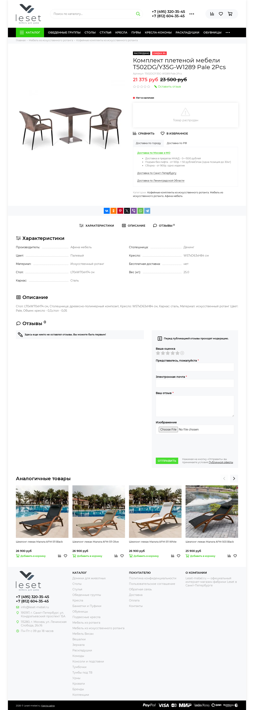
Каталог (30, 32)
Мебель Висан (82, 634)
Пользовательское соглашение (152, 584)
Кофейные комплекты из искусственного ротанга (178, 192)
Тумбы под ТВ (82, 672)
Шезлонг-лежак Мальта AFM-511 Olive (95, 541)
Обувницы (212, 32)
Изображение (166, 422)
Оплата (134, 600)
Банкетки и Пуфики (86, 606)
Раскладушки (187, 32)
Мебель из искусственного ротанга (98, 628)
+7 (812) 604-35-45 (168, 16)
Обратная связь (140, 589)
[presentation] (186, 446)
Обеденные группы (64, 32)
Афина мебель (174, 196)
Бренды (78, 689)
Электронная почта (171, 376)
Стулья (105, 32)
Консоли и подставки (88, 661)
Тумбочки (79, 667)
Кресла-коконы (158, 32)
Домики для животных (89, 578)
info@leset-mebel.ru (35, 607)
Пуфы (136, 32)
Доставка (135, 595)
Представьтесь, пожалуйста (177, 360)
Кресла (121, 32)
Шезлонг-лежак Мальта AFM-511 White (152, 541)
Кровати (78, 683)
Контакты (136, 606)
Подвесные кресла (86, 617)
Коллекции (80, 695)
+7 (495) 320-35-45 (168, 12)
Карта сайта (48, 705)
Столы (90, 32)
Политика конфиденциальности (152, 578)
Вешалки (79, 639)
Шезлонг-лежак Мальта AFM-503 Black (210, 541)
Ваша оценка (165, 348)
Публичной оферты (221, 462)
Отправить (167, 461)
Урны (76, 678)
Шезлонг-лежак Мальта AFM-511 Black (39, 541)
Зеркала (78, 645)
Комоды (78, 656)
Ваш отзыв (165, 393)
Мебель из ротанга (86, 622)
